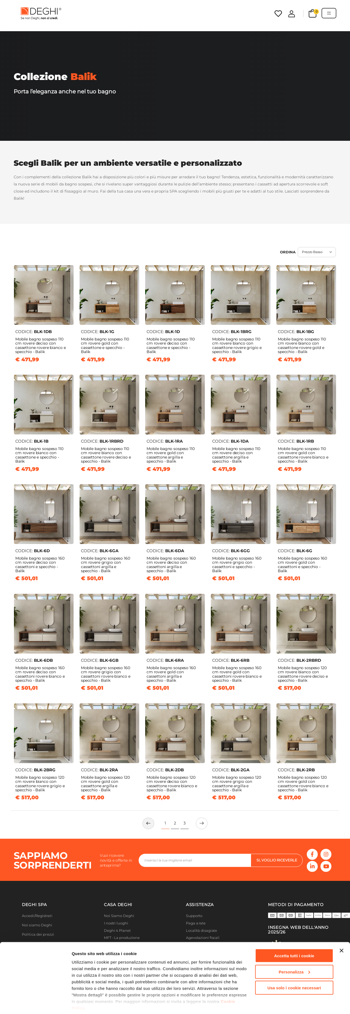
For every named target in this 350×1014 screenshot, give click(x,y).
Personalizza (294, 952)
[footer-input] (195, 860)
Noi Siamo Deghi (119, 916)
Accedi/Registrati (37, 916)
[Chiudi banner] (341, 931)
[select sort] (317, 252)
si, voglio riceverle (276, 860)
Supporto (194, 916)
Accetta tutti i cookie (294, 936)
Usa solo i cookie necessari (294, 968)
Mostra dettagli (86, 1003)
